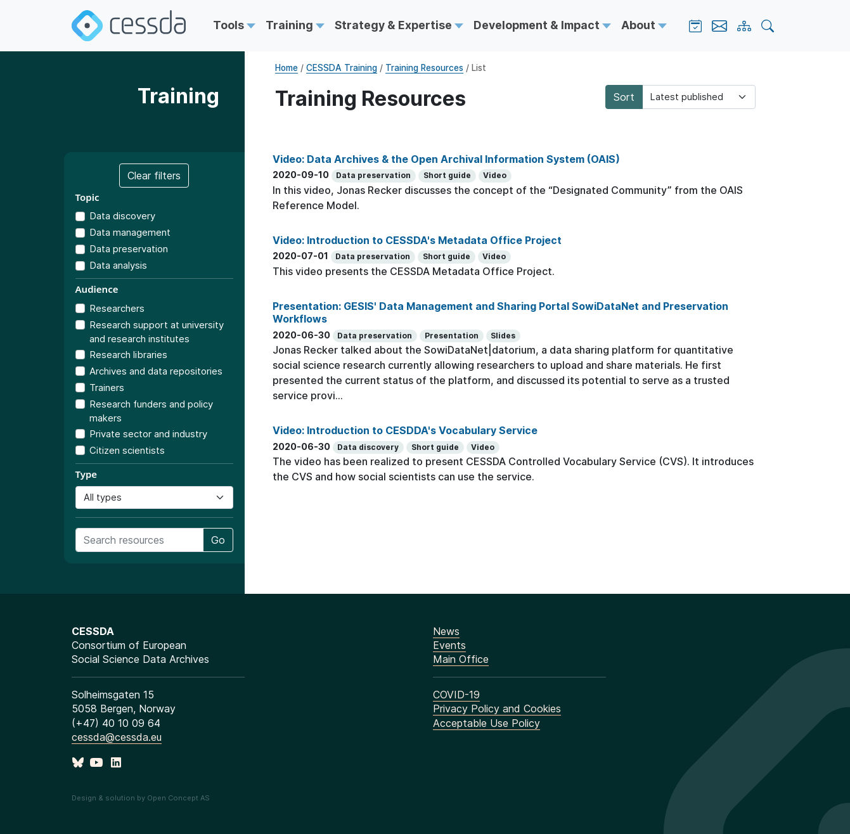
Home (286, 68)
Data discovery (122, 216)
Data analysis (118, 265)
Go (218, 540)
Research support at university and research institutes (156, 332)
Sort (624, 97)
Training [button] (291, 25)
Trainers (106, 388)
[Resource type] (154, 497)
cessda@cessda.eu (117, 737)
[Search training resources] (139, 540)
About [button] (639, 25)
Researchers (117, 308)
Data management (130, 232)
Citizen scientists (127, 450)
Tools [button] (230, 25)
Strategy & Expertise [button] (394, 25)
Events (449, 645)
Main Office (461, 659)
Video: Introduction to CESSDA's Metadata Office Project (417, 240)
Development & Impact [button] (537, 25)
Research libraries (128, 355)
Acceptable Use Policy (486, 723)
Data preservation (128, 249)
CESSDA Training (341, 68)
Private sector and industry (148, 434)
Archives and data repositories (155, 371)
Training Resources (424, 68)
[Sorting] (699, 97)
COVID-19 (456, 694)
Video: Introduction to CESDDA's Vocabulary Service (405, 430)
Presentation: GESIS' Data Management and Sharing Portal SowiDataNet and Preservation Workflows (500, 313)
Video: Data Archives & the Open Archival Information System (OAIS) (446, 159)
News (446, 631)
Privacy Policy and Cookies (497, 708)
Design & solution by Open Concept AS (141, 797)
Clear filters (154, 175)
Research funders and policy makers (151, 411)
